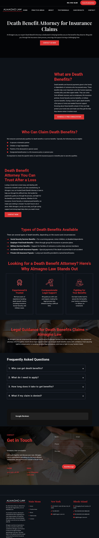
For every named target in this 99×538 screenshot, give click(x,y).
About (51, 10)
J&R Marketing (75, 530)
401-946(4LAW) (85, 494)
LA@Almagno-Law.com (59, 497)
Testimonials (63, 10)
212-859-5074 (56, 494)
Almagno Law (34, 530)
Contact (91, 10)
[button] (46, 368)
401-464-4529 (78, 497)
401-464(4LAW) (85, 497)
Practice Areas (38, 10)
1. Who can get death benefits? (26, 368)
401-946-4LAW (13, 455)
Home (25, 10)
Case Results (78, 10)
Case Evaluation (88, 3)
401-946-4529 (78, 494)
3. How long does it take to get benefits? (31, 386)
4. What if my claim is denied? (25, 395)
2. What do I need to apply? (24, 377)
